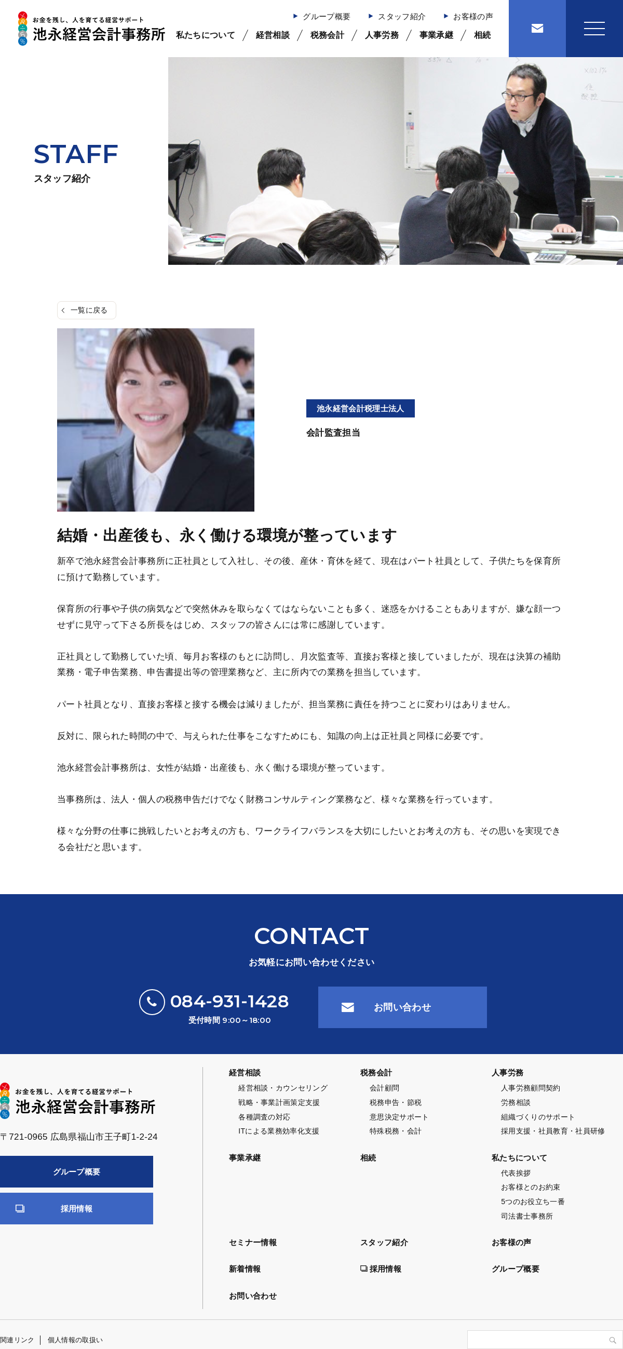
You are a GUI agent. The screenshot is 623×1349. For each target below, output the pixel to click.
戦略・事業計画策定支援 (279, 1102)
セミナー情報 (253, 1242)
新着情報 (245, 1268)
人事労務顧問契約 (531, 1088)
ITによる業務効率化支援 (278, 1131)
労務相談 (516, 1102)
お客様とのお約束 (531, 1187)
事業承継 (436, 35)
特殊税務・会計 (396, 1131)
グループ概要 (326, 16)
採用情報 (76, 1208)
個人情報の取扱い (75, 1340)
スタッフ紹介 (402, 16)
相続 (482, 35)
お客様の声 (473, 16)
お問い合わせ (402, 1007)
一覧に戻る (89, 310)
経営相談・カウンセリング (283, 1088)
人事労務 (382, 35)
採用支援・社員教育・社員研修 (553, 1131)
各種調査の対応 (264, 1117)
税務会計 (327, 35)
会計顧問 (384, 1088)
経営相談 (273, 35)
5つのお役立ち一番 (533, 1201)
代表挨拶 (516, 1173)
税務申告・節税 (396, 1102)
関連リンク (17, 1340)
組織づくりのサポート (538, 1117)
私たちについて (205, 35)
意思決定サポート (399, 1117)
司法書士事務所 (527, 1216)
